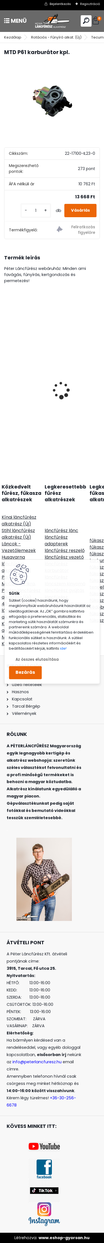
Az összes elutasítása (37, 659)
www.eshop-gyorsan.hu (64, 1238)
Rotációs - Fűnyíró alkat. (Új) (56, 37)
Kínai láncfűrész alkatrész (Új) (19, 520)
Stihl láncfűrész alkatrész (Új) (18, 533)
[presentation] (7, 380)
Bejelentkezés (60, 4)
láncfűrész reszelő (65, 550)
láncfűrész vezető (64, 557)
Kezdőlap (12, 37)
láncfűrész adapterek (56, 540)
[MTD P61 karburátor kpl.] (52, 96)
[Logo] (52, 21)
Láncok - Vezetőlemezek (19, 547)
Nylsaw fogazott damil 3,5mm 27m (46, 381)
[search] (86, 20)
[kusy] (36, 211)
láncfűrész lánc (61, 530)
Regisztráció (90, 4)
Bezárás (25, 672)
